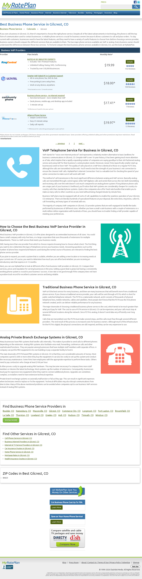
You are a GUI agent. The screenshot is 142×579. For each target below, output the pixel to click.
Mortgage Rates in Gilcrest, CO (17, 455)
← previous (60, 143)
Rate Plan (19, 5)
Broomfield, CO (122, 411)
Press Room (74, 563)
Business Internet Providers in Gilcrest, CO (22, 442)
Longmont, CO (89, 411)
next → (82, 143)
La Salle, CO (8, 415)
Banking (89, 13)
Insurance (108, 13)
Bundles (81, 13)
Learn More (56, 507)
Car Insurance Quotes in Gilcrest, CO (19, 448)
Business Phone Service (11, 29)
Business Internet (60, 13)
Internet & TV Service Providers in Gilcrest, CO (23, 445)
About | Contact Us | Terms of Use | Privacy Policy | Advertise (105, 563)
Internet (48, 13)
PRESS (103, 2)
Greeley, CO (50, 415)
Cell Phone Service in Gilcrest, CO (18, 438)
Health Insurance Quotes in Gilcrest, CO (21, 459)
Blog (115, 13)
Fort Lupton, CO (105, 411)
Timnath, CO (87, 415)
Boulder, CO (8, 411)
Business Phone (37, 13)
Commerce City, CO (71, 411)
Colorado (31, 29)
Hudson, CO (74, 415)
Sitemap (136, 563)
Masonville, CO (40, 411)
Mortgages (98, 13)
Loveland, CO (37, 415)
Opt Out (135, 566)
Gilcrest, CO (54, 411)
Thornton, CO (22, 415)
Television (72, 13)
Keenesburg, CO (23, 411)
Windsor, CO (101, 415)
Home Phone (24, 13)
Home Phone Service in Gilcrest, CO (19, 452)
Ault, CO (62, 415)
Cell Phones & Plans (10, 13)
